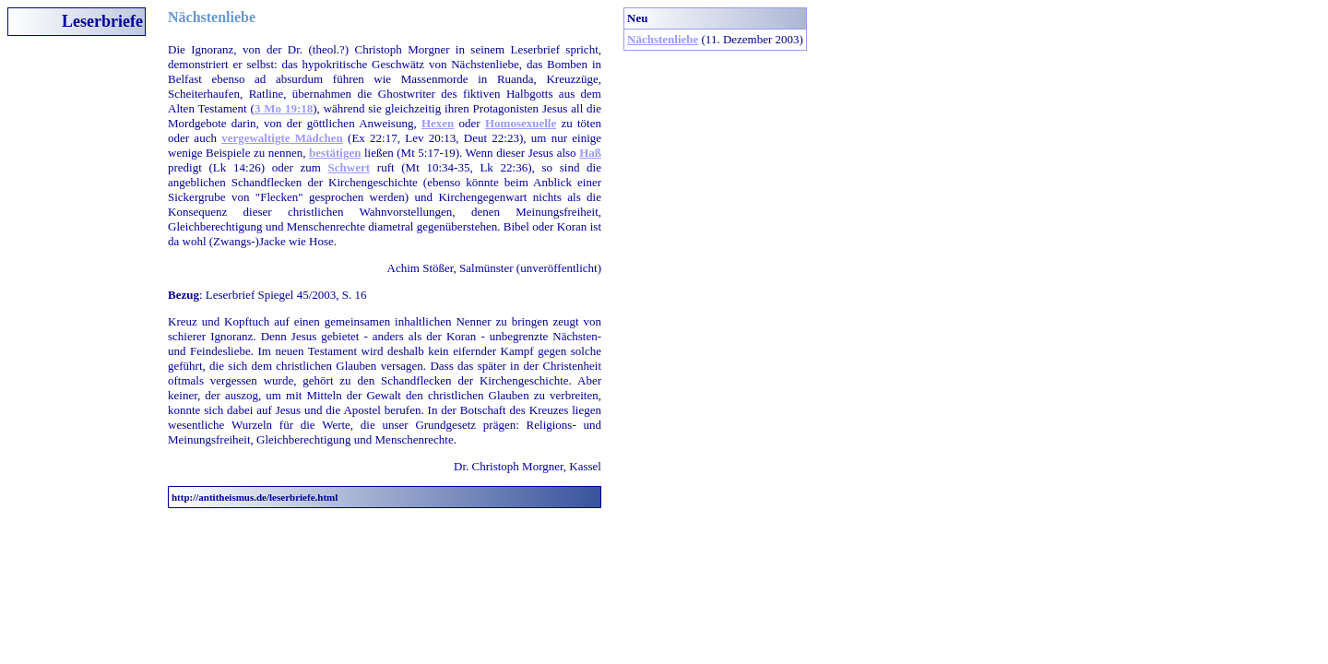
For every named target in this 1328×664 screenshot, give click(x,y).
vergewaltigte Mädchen (282, 138)
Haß (590, 153)
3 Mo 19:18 (284, 108)
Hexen (437, 123)
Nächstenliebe (662, 39)
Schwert (349, 167)
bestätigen (335, 153)
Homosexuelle (520, 123)
